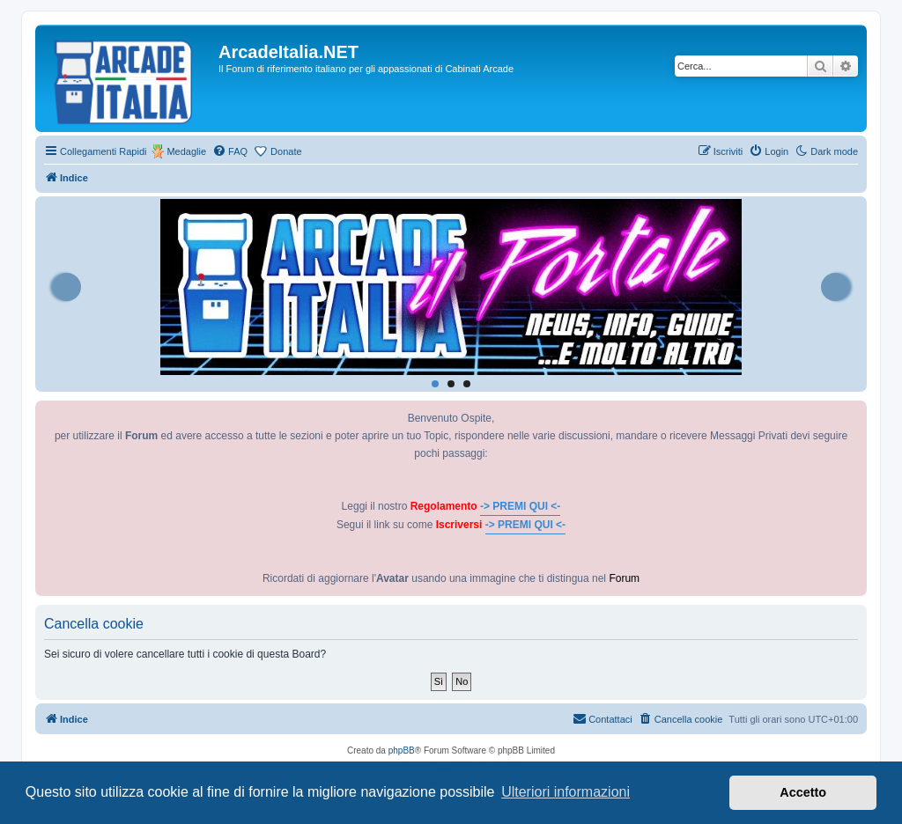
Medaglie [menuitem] (186, 151)
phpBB (401, 750)
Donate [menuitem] (285, 151)
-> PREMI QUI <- (520, 506)
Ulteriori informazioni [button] (565, 791)
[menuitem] (230, 151)
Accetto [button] (803, 792)
